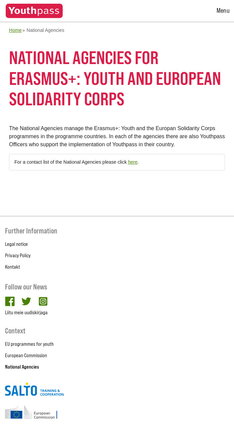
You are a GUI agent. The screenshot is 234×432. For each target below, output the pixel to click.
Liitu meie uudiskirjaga (26, 312)
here (132, 162)
